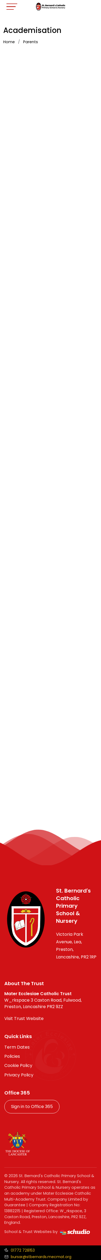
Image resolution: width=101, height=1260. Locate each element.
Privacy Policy (18, 1075)
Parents (30, 42)
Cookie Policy (18, 1065)
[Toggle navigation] (11, 6)
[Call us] (19, 1250)
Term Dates (17, 1047)
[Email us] (37, 1256)
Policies (12, 1056)
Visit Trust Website (24, 1018)
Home (9, 42)
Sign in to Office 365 (32, 1106)
